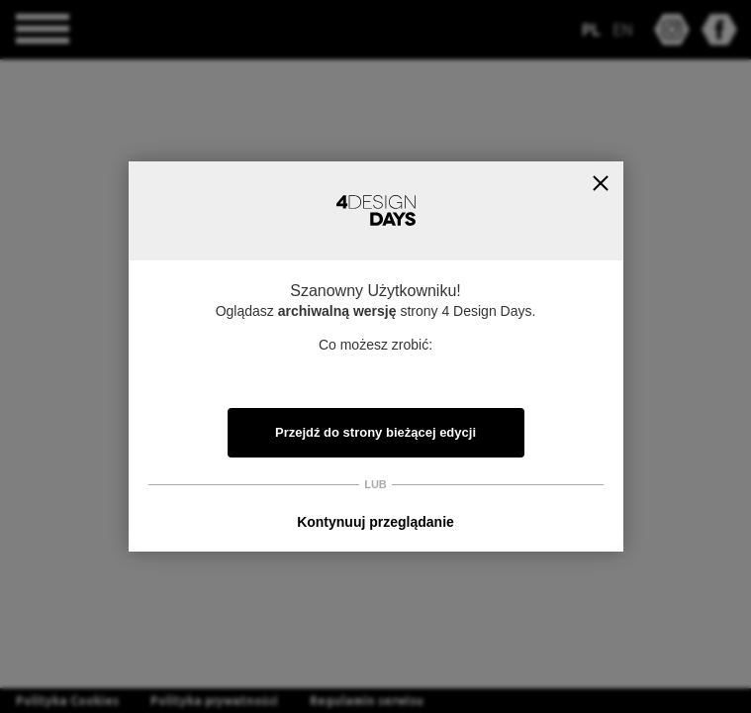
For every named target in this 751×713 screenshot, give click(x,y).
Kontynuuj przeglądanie (375, 522)
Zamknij (601, 183)
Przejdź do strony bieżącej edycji (375, 432)
